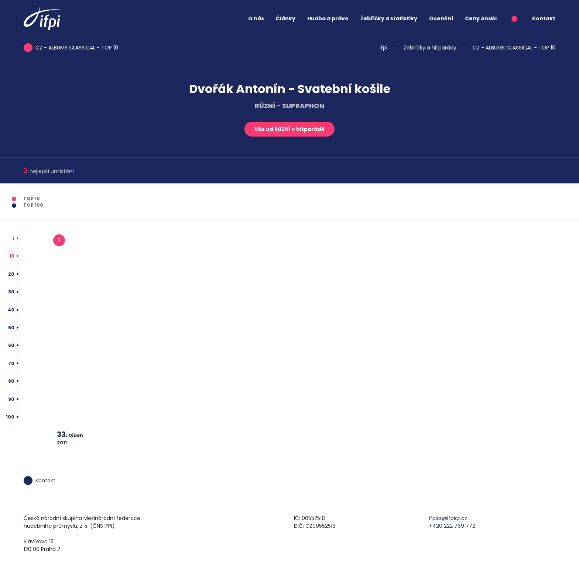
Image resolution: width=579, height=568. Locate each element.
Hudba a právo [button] (328, 18)
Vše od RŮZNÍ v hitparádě (289, 129)
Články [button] (285, 18)
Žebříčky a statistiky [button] (388, 18)
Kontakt (543, 18)
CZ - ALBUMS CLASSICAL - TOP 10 (514, 47)
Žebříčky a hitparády (430, 47)
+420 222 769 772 (452, 526)
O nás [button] (256, 18)
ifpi (383, 47)
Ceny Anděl (481, 18)
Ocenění (441, 18)
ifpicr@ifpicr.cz (448, 518)
